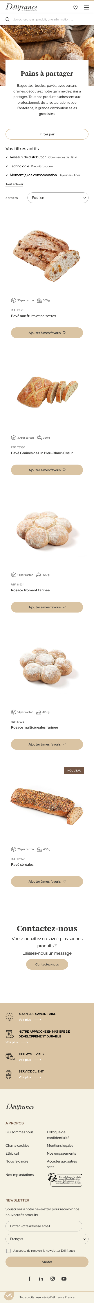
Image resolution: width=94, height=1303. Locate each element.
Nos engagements (61, 1153)
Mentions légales (60, 1145)
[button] (47, 332)
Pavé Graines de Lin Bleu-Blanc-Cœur (42, 453)
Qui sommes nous (19, 1132)
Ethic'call (12, 1153)
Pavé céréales (22, 864)
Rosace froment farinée (30, 590)
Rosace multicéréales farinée (34, 727)
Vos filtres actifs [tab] (22, 148)
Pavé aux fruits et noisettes (33, 316)
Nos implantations (19, 1174)
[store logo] (21, 7)
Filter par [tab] (47, 134)
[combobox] (47, 19)
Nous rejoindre (16, 1161)
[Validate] (47, 1262)
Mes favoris (75, 7)
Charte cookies (17, 1145)
